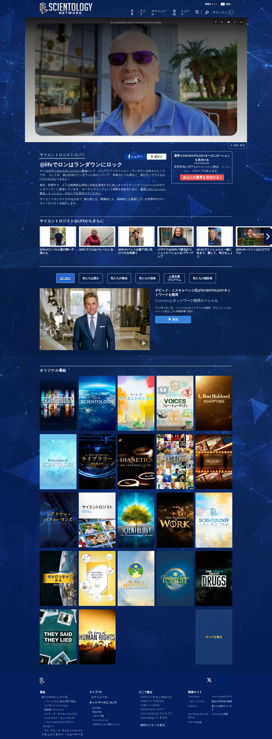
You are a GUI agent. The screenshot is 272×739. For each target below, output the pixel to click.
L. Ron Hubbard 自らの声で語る (60, 699)
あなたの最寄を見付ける (202, 177)
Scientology (194, 694)
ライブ (143, 12)
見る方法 (96, 709)
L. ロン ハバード (196, 699)
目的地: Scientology (54, 707)
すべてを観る (214, 637)
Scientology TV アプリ (154, 716)
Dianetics (192, 703)
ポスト (157, 156)
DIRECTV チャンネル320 (156, 695)
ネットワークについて (103, 700)
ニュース (185, 12)
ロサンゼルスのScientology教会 (67, 170)
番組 (174, 12)
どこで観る (145, 690)
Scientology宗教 (220, 712)
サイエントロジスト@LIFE (62, 154)
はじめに (96, 705)
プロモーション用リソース (106, 722)
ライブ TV (95, 690)
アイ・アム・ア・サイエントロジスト (63, 728)
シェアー (135, 157)
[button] (268, 236)
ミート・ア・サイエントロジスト (61, 711)
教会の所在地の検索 (222, 699)
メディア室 (98, 714)
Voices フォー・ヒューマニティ (60, 716)
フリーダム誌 (195, 720)
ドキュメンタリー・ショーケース (62, 732)
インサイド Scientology (56, 703)
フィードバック (100, 718)
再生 (173, 319)
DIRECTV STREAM (152, 699)
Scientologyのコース (222, 694)
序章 (132, 12)
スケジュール (158, 12)
